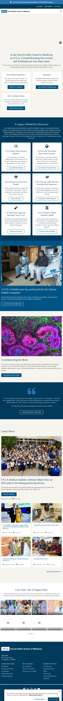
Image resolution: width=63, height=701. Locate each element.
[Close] (59, 695)
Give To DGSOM (26, 666)
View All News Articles (54, 571)
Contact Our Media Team (50, 676)
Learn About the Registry (16, 167)
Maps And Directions (48, 668)
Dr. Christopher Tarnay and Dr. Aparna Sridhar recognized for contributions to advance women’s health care (16, 526)
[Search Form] (57, 6)
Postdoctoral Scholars (7, 673)
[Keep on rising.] (31, 29)
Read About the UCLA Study (11, 375)
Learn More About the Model (47, 231)
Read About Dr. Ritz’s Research (47, 198)
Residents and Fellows (7, 668)
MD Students (4, 666)
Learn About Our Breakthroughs (47, 87)
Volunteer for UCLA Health (29, 671)
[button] (48, 6)
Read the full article (8, 494)
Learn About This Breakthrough (12, 304)
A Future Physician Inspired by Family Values (46, 525)
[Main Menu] (61, 11)
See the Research (16, 198)
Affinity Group (47, 673)
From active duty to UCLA (41, 558)
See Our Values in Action (16, 108)
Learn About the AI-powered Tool (47, 167)
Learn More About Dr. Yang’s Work (31, 412)
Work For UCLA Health (28, 668)
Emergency (46, 678)
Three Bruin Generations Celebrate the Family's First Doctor (16, 559)
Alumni (45, 671)
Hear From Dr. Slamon (16, 231)
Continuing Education (7, 676)
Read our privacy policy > (35, 699)
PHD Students (5, 671)
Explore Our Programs (16, 87)
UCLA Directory (47, 666)
